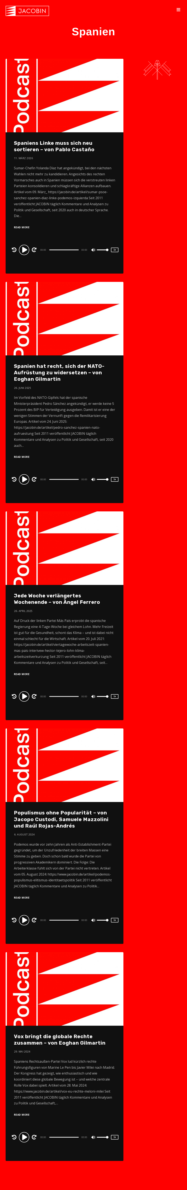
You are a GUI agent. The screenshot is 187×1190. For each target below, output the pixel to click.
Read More (22, 227)
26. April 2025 (23, 611)
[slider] (64, 249)
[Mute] (93, 250)
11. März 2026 (23, 158)
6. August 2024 (24, 834)
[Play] (25, 250)
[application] (64, 250)
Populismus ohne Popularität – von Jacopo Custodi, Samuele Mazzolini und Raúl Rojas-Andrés (61, 819)
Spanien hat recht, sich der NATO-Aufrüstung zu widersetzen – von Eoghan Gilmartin (59, 372)
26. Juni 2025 (22, 388)
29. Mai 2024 (22, 1051)
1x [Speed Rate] (115, 250)
